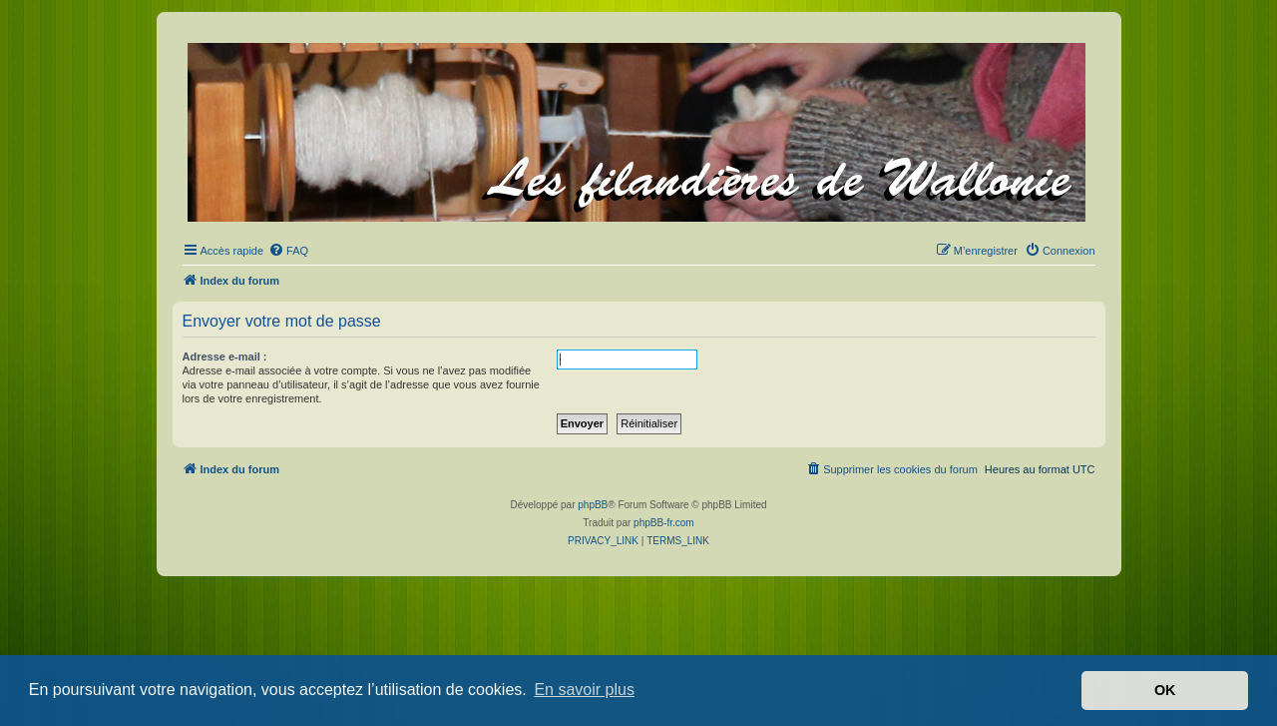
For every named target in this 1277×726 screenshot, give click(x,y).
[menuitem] (288, 251)
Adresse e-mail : (225, 357)
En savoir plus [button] (584, 689)
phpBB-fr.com (664, 522)
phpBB (593, 504)
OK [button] (1165, 690)
